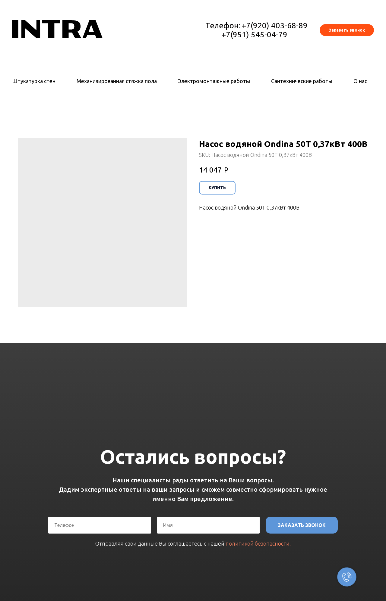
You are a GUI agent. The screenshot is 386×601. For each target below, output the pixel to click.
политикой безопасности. (258, 543)
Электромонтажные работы (214, 81)
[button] (347, 30)
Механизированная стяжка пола (117, 81)
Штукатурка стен (33, 81)
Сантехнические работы (301, 81)
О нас (360, 81)
